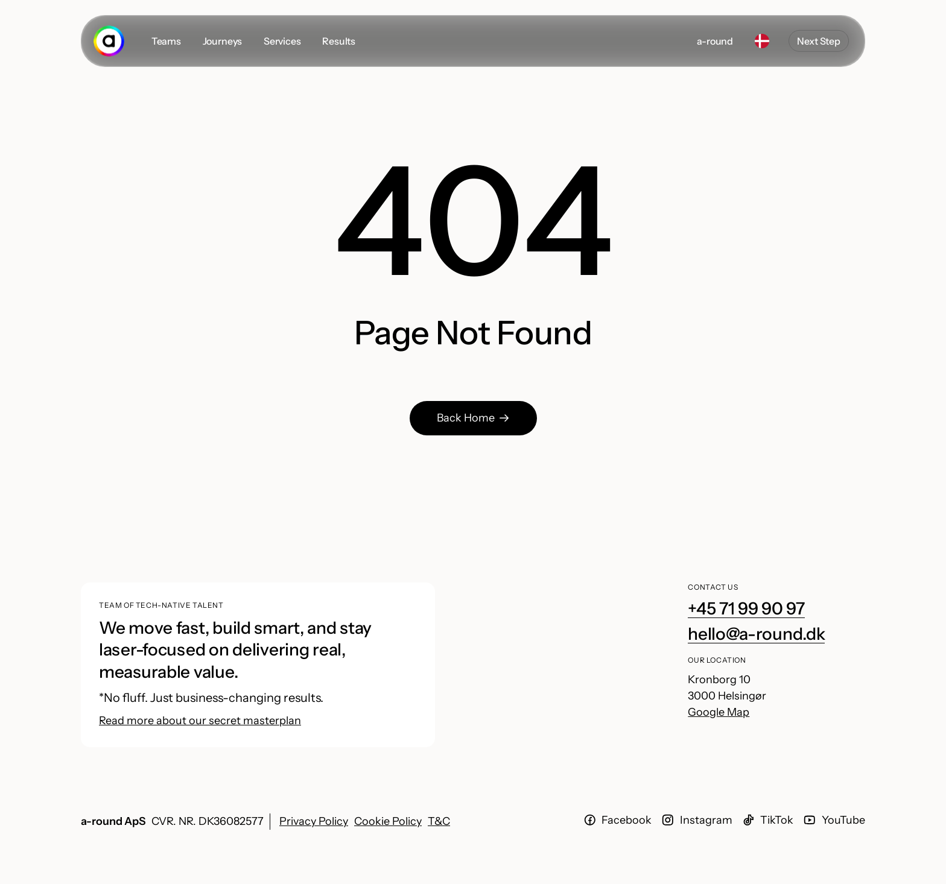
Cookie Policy (388, 821)
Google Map (718, 712)
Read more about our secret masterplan (200, 720)
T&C (439, 821)
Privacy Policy (313, 821)
